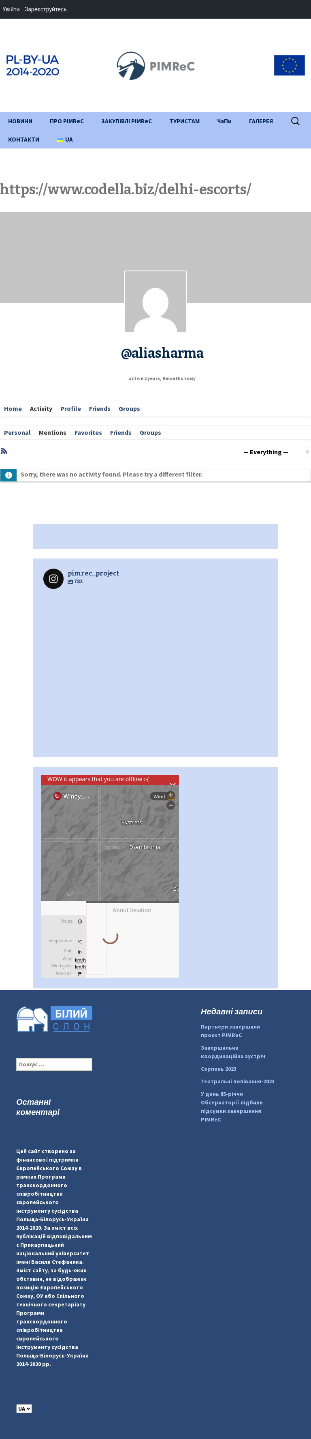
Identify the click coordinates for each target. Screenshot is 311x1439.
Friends (100, 408)
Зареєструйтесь (46, 9)
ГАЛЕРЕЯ (261, 121)
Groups (129, 408)
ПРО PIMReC (67, 121)
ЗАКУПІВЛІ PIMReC (126, 121)
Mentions (52, 432)
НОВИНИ (20, 121)
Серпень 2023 (218, 1068)
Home (13, 408)
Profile (70, 408)
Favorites (88, 432)
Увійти (11, 9)
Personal (17, 432)
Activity (41, 408)
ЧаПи (224, 121)
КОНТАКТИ (23, 139)
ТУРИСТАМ (184, 121)
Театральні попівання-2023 (238, 1081)
